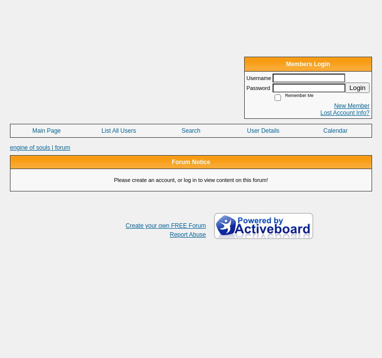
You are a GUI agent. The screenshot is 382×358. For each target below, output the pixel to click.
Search (191, 130)
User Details (263, 130)
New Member (352, 105)
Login (357, 87)
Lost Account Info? (345, 112)
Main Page (46, 130)
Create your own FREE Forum (166, 225)
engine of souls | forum (40, 147)
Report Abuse (188, 234)
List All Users (118, 130)
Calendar (335, 130)
